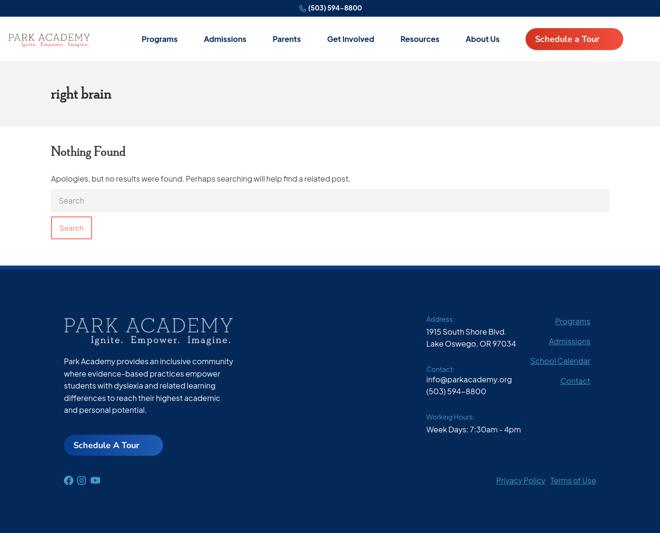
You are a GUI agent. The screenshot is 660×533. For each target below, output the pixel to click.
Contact (575, 381)
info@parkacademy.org (469, 379)
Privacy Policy (521, 480)
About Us (482, 39)
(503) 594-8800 (335, 7)
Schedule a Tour (567, 39)
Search (71, 227)
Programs (160, 39)
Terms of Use (573, 480)
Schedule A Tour (106, 445)
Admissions (225, 39)
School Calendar (560, 361)
